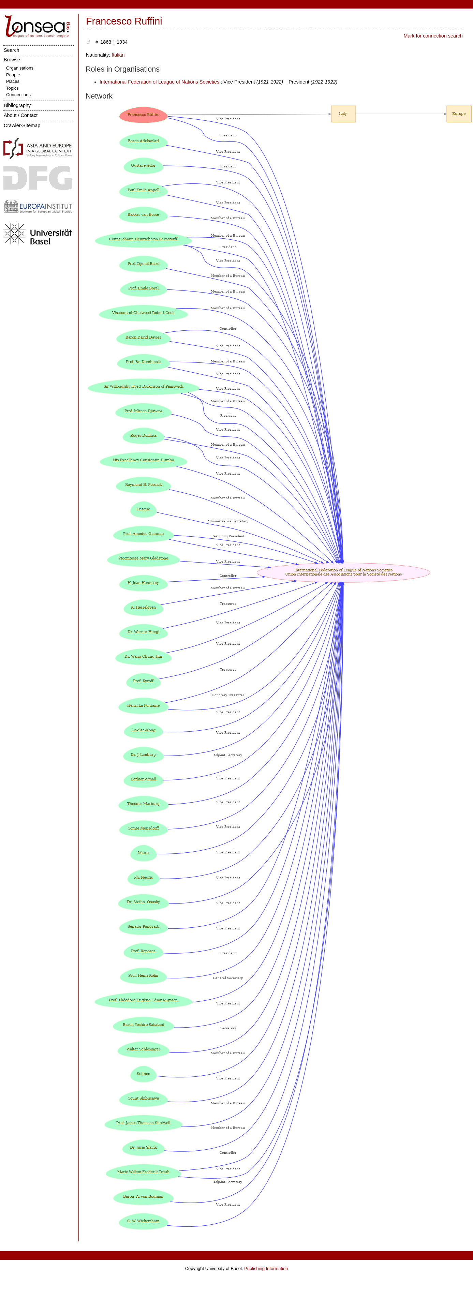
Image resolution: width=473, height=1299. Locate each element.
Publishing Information (266, 1268)
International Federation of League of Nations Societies (159, 82)
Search (11, 50)
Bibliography (17, 105)
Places (12, 81)
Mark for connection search (433, 36)
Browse (12, 59)
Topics (12, 88)
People (13, 74)
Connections (18, 94)
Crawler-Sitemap (22, 125)
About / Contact (21, 115)
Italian (118, 55)
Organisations (19, 68)
